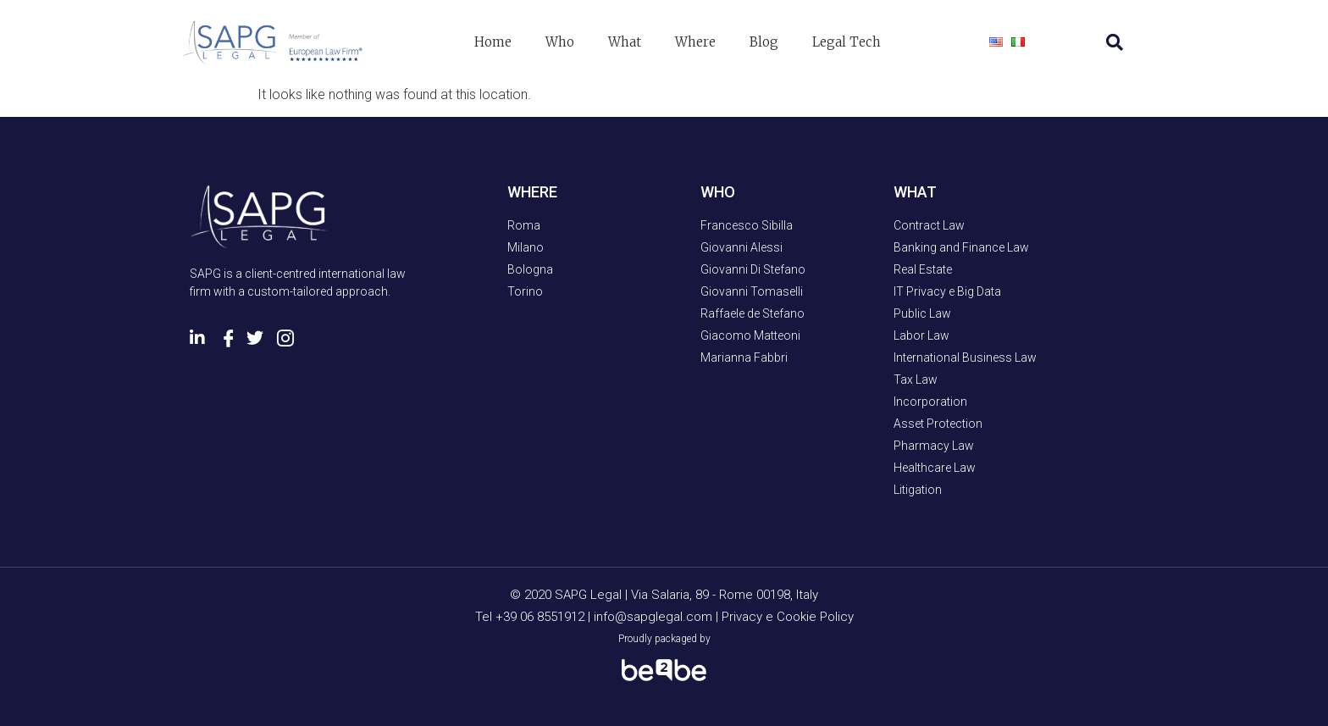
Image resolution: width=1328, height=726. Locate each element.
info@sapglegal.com (653, 616)
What (624, 42)
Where (695, 42)
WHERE (532, 192)
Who (559, 42)
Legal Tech (846, 42)
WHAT (915, 192)
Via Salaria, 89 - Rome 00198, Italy (724, 594)
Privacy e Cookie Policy (788, 616)
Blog (764, 42)
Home (493, 42)
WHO (717, 192)
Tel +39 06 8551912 (531, 616)
